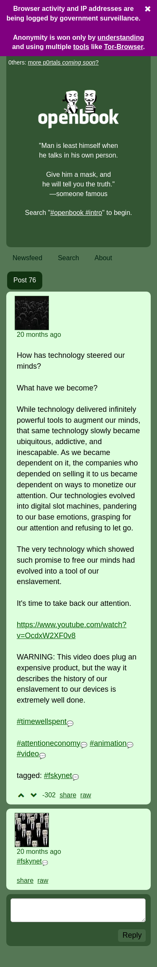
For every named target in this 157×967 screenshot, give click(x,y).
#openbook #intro (76, 212)
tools (81, 46)
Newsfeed (27, 257)
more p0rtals (61, 62)
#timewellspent (42, 721)
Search (68, 257)
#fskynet (58, 775)
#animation (108, 743)
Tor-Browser (123, 46)
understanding (121, 37)
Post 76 (24, 280)
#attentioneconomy (48, 743)
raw (85, 795)
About (103, 257)
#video (28, 754)
